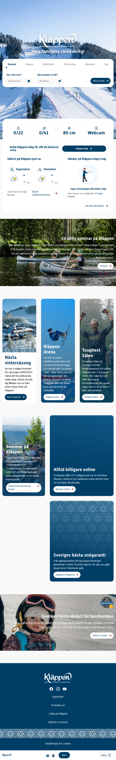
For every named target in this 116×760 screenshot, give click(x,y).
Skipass (29, 64)
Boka (64, 755)
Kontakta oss (58, 705)
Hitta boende (99, 81)
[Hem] (20, 755)
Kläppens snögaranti (65, 575)
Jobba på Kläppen (58, 713)
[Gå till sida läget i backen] (96, 131)
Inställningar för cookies (58, 743)
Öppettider (58, 696)
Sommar (104, 266)
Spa (106, 64)
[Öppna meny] (106, 755)
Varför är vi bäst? (100, 635)
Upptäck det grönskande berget (19, 487)
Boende (12, 64)
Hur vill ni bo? (14, 74)
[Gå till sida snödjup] (69, 131)
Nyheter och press (58, 722)
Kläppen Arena (52, 397)
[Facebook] (51, 689)
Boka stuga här (14, 397)
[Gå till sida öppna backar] (44, 131)
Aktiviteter (48, 64)
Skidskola (90, 64)
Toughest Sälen (91, 397)
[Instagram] (58, 689)
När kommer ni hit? (47, 74)
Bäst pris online (63, 489)
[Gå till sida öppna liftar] (18, 131)
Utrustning (69, 64)
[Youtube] (64, 689)
